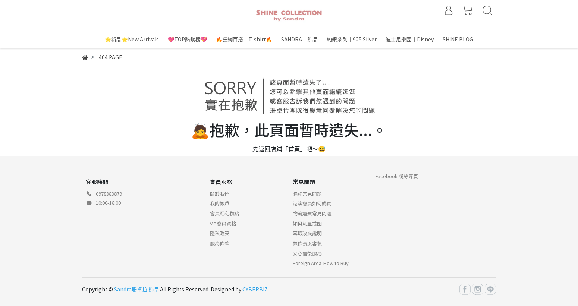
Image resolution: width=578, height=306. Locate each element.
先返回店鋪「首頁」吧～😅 (289, 148)
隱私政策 (219, 233)
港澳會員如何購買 (312, 203)
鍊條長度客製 (307, 243)
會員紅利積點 (224, 213)
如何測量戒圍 (307, 223)
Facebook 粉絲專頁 (397, 176)
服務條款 (219, 243)
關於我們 (219, 193)
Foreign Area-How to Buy (321, 262)
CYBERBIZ (255, 289)
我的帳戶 (219, 203)
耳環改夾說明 (307, 233)
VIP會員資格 (223, 223)
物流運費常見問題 (312, 213)
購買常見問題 (307, 193)
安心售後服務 (307, 253)
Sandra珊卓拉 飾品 (136, 289)
